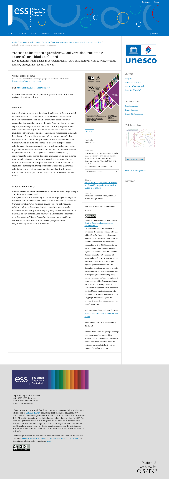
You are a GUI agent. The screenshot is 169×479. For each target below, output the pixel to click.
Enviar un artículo (135, 159)
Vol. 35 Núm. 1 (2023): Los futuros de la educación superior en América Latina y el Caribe (65, 42)
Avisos (34, 33)
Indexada (45, 33)
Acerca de (58, 33)
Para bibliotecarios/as (134, 114)
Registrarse (146, 2)
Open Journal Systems (135, 170)
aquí (49, 441)
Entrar (157, 2)
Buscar (154, 33)
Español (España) (133, 90)
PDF (90, 131)
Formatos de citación (94, 171)
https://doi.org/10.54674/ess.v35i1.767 (33, 88)
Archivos (22, 33)
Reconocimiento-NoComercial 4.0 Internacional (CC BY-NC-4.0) (50, 438)
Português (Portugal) (135, 86)
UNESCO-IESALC (33, 413)
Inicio (14, 42)
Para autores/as (131, 110)
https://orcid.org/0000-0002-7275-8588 (26, 81)
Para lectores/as (131, 106)
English (128, 78)
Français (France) (133, 82)
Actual (11, 33)
